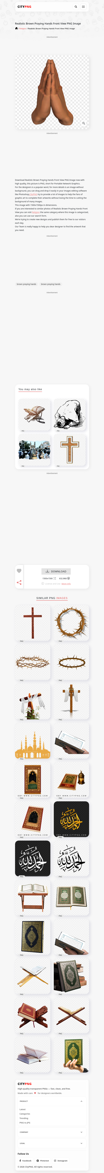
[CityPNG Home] (25, 7)
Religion (36, 212)
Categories (25, 1114)
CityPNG (33, 194)
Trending (24, 1118)
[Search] (76, 7)
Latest (23, 1109)
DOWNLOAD (56, 571)
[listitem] (25, 1161)
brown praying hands (26, 284)
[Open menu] (83, 7)
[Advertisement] (52, 45)
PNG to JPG (25, 1122)
